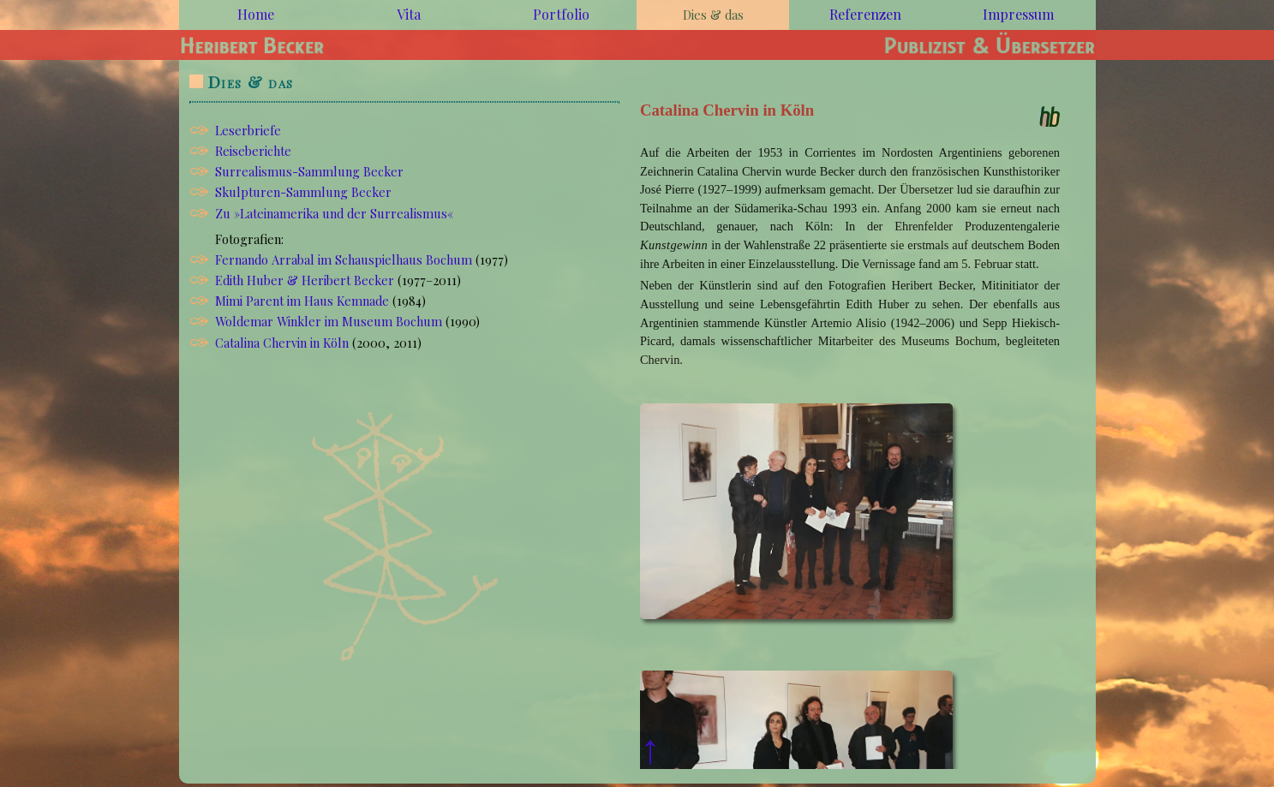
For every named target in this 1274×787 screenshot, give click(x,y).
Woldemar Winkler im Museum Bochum (328, 321)
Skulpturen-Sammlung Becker (303, 191)
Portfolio (561, 14)
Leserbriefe (248, 130)
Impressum (1018, 14)
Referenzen (865, 14)
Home (255, 14)
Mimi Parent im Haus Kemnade (302, 300)
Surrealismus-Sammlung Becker (309, 171)
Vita (409, 14)
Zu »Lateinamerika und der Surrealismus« (334, 213)
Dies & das (250, 81)
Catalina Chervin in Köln (282, 342)
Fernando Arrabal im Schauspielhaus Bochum (343, 259)
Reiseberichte (253, 150)
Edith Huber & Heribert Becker (304, 280)
